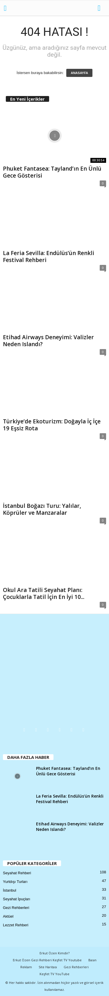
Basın (92, 960)
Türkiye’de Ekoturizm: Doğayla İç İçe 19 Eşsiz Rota (52, 425)
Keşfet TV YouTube (54, 974)
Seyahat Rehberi (17, 873)
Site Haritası (48, 967)
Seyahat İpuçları (16, 899)
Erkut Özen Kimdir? (54, 953)
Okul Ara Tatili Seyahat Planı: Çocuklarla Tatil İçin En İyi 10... (43, 593)
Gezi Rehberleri (16, 907)
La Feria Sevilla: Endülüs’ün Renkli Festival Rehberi (48, 256)
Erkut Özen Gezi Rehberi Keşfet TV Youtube (47, 960)
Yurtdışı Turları (15, 881)
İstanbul (9, 890)
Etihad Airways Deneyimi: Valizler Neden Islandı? (48, 340)
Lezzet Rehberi (15, 925)
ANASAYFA (79, 73)
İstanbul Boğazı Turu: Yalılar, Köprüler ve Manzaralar (42, 509)
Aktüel (8, 916)
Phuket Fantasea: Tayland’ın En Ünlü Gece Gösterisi (52, 172)
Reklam (26, 967)
